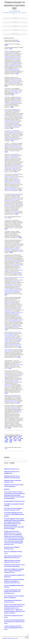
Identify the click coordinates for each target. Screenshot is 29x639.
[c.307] (6, 437)
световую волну (18, 98)
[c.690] (10, 442)
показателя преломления (17, 265)
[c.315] (19, 437)
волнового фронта (16, 261)
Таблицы (14, 25)
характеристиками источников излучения (13, 290)
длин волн (9, 190)
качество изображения (9, 334)
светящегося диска (12, 189)
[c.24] (17, 438)
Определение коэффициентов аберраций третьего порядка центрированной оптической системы (14, 570)
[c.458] (15, 440)
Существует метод (16, 133)
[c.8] (14, 438)
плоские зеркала (8, 385)
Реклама (14, 33)
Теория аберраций (8, 349)
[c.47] (10, 438)
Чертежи (15, 21)
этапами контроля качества (10, 56)
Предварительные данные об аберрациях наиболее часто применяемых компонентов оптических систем (14, 581)
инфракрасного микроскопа (17, 312)
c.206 (6, 448)
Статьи (15, 17)
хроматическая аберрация (10, 188)
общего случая (8, 350)
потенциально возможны (15, 408)
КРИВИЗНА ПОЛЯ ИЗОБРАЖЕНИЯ (12, 395)
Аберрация (7, 489)
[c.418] (19, 439)
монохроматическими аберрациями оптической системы (12, 292)
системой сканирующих (13, 321)
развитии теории (11, 168)
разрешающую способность (17, 319)
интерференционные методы (15, 65)
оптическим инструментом (14, 58)
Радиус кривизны (14, 401)
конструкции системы (13, 380)
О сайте (15, 29)
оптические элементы (16, 272)
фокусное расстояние (9, 200)
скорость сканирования (9, 302)
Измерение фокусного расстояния (14, 205)
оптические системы (17, 92)
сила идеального (14, 165)
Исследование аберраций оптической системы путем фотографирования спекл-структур (14, 514)
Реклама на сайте (14, 638)
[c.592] (6, 440)
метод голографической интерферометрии (12, 131)
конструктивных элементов (10, 338)
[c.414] (15, 439)
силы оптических (19, 251)
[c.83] (7, 439)
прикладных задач (16, 281)
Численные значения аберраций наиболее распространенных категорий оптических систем (14, 621)
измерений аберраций (16, 195)
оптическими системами (16, 79)
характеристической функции (11, 145)
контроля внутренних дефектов (12, 313)
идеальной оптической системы (14, 344)
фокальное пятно (18, 411)
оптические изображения (14, 82)
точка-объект (9, 370)
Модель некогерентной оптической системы (14, 277)
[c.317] (6, 438)
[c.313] (14, 437)
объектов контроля (9, 311)
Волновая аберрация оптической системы (14, 501)
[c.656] (21, 438)
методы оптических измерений (11, 176)
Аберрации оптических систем (11, 469)
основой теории (18, 147)
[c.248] (6, 442)
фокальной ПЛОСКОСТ (10, 400)
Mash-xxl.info (8, 638)
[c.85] (11, 439)
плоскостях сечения (18, 364)
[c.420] (10, 440)
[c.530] (19, 440)
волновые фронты (8, 258)
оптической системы (14, 183)
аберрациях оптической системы (11, 138)
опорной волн (7, 120)
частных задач (18, 246)
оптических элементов (9, 52)
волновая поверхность (15, 91)
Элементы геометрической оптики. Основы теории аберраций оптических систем (13, 627)
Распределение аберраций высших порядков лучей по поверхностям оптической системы (12, 591)
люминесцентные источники (11, 285)
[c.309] (10, 437)
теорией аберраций (15, 154)
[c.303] (20, 436)
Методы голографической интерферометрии (12, 69)
